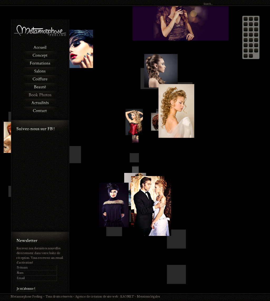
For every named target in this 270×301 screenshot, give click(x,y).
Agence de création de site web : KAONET (104, 296)
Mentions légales (148, 296)
